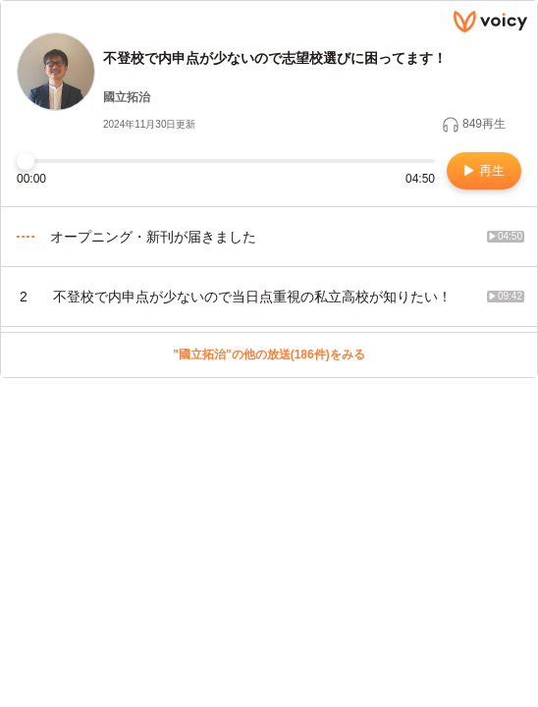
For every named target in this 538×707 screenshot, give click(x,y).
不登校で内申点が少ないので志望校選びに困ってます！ (275, 58)
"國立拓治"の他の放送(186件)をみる (268, 354)
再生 (484, 170)
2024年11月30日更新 (149, 124)
